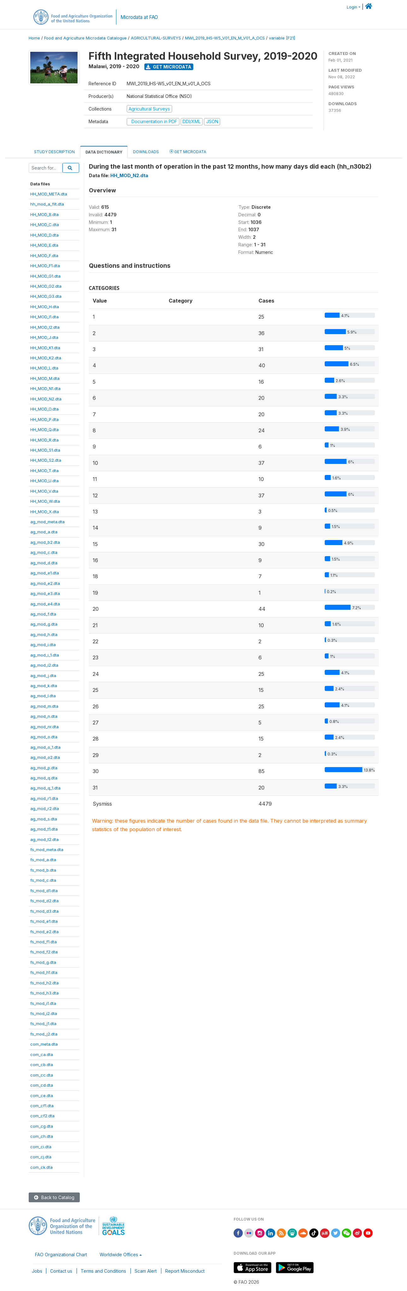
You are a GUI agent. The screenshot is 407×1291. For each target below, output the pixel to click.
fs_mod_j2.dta (43, 1033)
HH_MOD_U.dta (44, 480)
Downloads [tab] (146, 151)
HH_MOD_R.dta (44, 439)
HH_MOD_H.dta (44, 306)
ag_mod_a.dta (43, 531)
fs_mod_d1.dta (44, 890)
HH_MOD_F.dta (44, 255)
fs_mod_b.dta (43, 870)
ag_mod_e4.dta (45, 603)
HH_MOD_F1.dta (45, 265)
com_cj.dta (40, 1156)
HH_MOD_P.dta (44, 419)
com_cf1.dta (42, 1105)
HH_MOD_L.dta (44, 367)
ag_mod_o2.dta (45, 757)
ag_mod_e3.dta (45, 593)
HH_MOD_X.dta (44, 511)
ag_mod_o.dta (43, 736)
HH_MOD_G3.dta (45, 296)
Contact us (61, 1271)
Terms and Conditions (103, 1271)
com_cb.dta (41, 1064)
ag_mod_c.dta (43, 552)
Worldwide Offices (119, 1254)
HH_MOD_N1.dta (45, 388)
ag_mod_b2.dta (45, 542)
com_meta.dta (44, 1044)
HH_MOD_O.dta (44, 408)
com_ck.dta (41, 1167)
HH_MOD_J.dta (44, 337)
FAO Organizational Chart (61, 1254)
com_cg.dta (41, 1126)
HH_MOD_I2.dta (45, 327)
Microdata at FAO (139, 17)
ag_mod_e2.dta (45, 583)
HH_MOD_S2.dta (45, 460)
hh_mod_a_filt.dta (47, 204)
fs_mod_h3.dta (44, 992)
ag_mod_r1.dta (44, 798)
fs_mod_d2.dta (44, 900)
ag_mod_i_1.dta (44, 655)
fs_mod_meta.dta (46, 849)
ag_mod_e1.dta (44, 572)
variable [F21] (282, 38)
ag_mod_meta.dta (47, 521)
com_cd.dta (41, 1085)
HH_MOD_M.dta (45, 378)
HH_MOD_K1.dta (45, 347)
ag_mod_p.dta (43, 767)
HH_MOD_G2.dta (45, 286)
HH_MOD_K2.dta (45, 357)
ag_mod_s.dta (43, 818)
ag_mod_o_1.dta (45, 747)
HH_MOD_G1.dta (45, 276)
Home (34, 38)
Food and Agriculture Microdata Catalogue (85, 38)
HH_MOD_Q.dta (44, 429)
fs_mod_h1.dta (43, 972)
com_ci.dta (40, 1146)
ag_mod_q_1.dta (45, 787)
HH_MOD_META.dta (48, 193)
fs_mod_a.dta (43, 859)
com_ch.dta (41, 1136)
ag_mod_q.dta (43, 777)
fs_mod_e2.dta (44, 931)
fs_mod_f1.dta (43, 941)
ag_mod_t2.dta (44, 839)
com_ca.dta (41, 1054)
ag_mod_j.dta (43, 675)
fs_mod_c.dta (43, 880)
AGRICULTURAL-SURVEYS (156, 38)
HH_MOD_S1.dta (45, 450)
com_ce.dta (41, 1095)
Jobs (37, 1271)
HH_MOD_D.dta (44, 234)
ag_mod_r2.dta (44, 808)
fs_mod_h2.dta (44, 982)
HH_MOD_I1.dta (44, 316)
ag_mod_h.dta (43, 634)
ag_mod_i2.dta (44, 665)
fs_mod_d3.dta (44, 911)
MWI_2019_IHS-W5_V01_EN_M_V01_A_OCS (225, 38)
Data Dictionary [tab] (103, 152)
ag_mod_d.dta (43, 562)
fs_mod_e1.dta (44, 921)
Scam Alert (146, 1271)
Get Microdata (168, 66)
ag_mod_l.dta (43, 695)
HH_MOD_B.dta (44, 214)
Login (352, 7)
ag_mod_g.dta (43, 624)
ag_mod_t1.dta (44, 829)
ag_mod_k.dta (43, 685)
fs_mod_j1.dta (43, 1023)
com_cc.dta (41, 1075)
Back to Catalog (54, 1197)
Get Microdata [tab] (188, 151)
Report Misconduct (185, 1271)
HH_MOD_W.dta (45, 501)
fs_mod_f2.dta (44, 951)
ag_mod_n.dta (43, 716)
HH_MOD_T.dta (44, 470)
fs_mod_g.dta (43, 962)
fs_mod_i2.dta (43, 1013)
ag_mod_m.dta (44, 706)
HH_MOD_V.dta (44, 491)
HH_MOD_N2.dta (45, 398)
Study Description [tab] (54, 151)
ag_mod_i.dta (43, 644)
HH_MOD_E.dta (44, 245)
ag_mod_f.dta (43, 613)
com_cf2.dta (42, 1115)
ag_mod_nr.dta (44, 726)
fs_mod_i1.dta (43, 1003)
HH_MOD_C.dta (44, 224)
